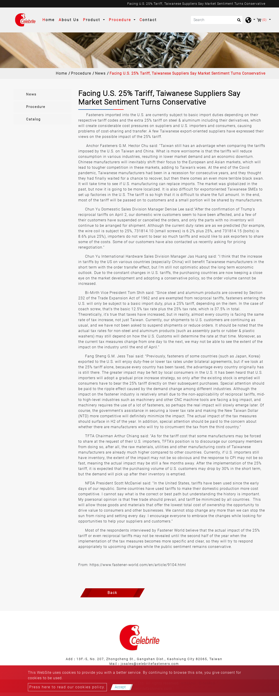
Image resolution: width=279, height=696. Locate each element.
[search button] (237, 21)
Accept (120, 687)
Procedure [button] (121, 20)
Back (112, 593)
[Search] (217, 20)
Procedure (81, 73)
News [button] (31, 94)
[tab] (42, 94)
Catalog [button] (33, 119)
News (100, 73)
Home (49, 19)
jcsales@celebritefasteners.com (150, 664)
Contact (148, 20)
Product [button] (92, 20)
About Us (69, 20)
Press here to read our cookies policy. (67, 687)
